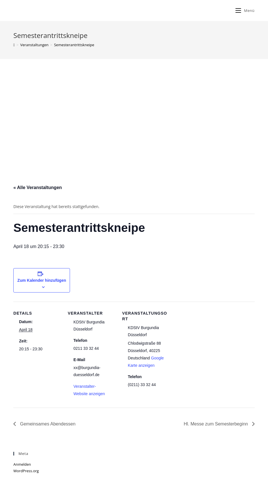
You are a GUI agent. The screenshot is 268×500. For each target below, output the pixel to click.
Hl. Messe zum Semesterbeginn (216, 423)
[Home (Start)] (14, 44)
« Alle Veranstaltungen (37, 187)
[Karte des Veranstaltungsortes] (206, 340)
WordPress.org (26, 470)
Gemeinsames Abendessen (47, 423)
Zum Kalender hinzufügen (41, 280)
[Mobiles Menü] (244, 10)
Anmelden (22, 464)
